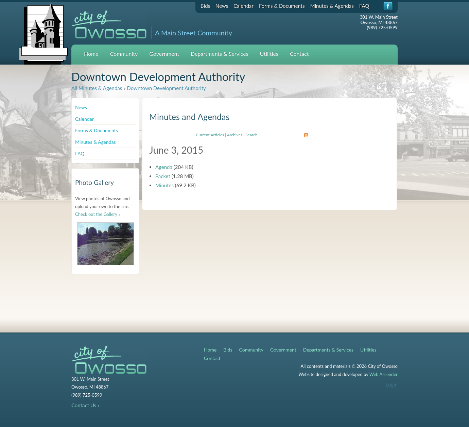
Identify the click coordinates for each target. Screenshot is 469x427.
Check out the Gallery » (97, 214)
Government (164, 53)
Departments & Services (219, 53)
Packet (162, 176)
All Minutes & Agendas (96, 88)
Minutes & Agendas (332, 6)
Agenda (163, 167)
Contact (299, 53)
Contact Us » (85, 405)
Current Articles (210, 134)
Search (251, 134)
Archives (234, 134)
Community (124, 53)
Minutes (164, 185)
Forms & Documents (282, 6)
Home (91, 53)
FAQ (364, 6)
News (221, 6)
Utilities (269, 53)
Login (392, 384)
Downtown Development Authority (166, 88)
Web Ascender (383, 374)
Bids (205, 6)
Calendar (243, 6)
